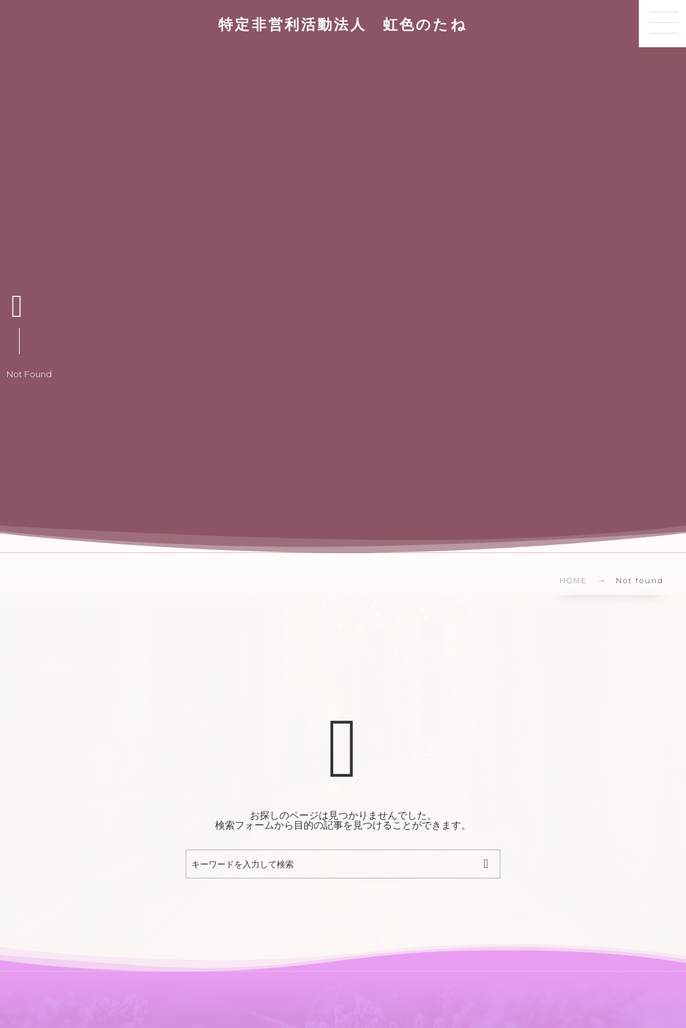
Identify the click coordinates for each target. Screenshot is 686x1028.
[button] (662, 23)
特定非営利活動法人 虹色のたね (342, 27)
